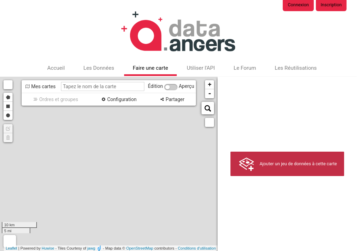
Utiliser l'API (201, 68)
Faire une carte (150, 68)
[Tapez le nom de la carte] (103, 86)
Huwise (48, 248)
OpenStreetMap (139, 248)
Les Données (98, 68)
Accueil (55, 68)
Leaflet (11, 248)
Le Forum (245, 68)
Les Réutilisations (296, 68)
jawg (91, 248)
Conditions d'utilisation (197, 248)
